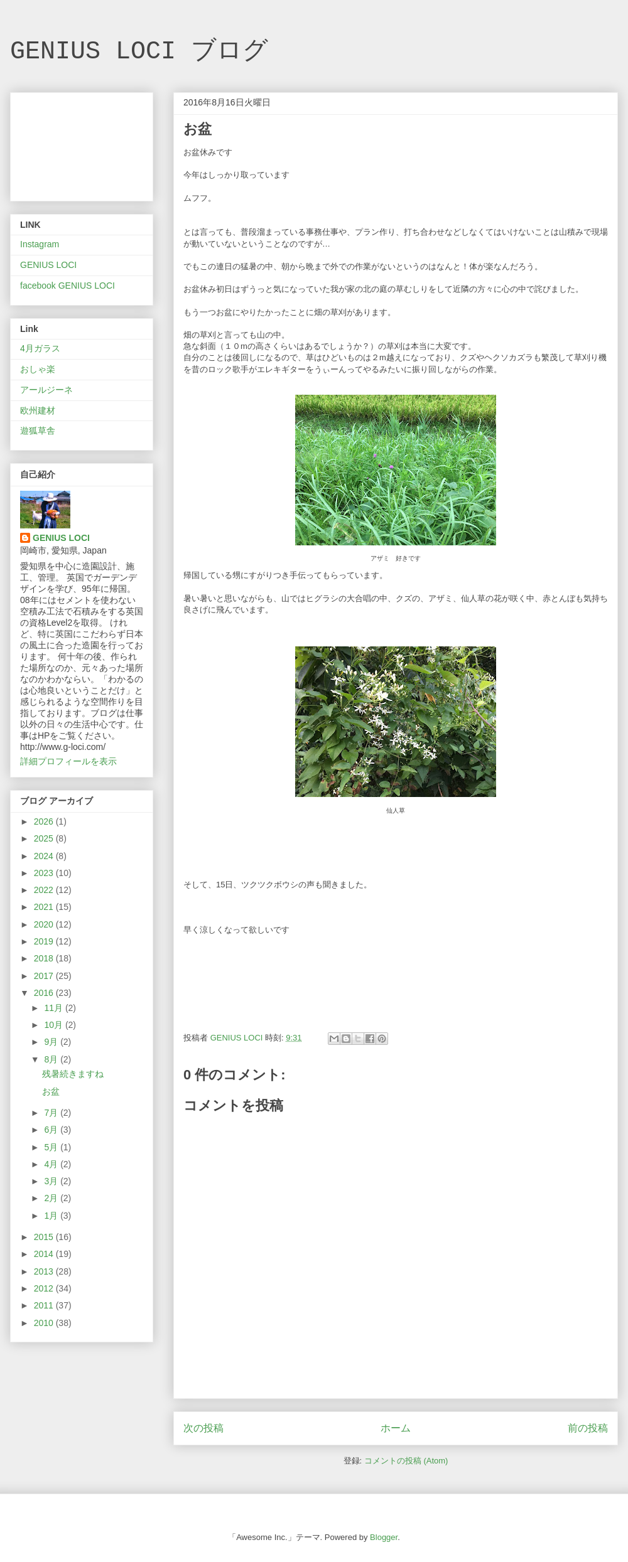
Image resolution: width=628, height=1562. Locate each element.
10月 (54, 1025)
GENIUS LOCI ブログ (139, 52)
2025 (45, 838)
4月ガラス (40, 348)
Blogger (384, 1537)
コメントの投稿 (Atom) (406, 1460)
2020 (45, 924)
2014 (45, 1254)
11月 (54, 1008)
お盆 (51, 1091)
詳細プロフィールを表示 (68, 761)
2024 (45, 856)
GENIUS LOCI (48, 265)
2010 (45, 1323)
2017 (45, 976)
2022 (45, 890)
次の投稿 (203, 1428)
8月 (52, 1059)
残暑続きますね (73, 1074)
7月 (52, 1113)
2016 (45, 993)
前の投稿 (588, 1428)
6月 (52, 1130)
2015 (45, 1237)
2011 (45, 1305)
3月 (52, 1181)
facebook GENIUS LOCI (67, 286)
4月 (52, 1164)
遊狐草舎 (37, 430)
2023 (45, 873)
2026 (45, 821)
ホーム (396, 1428)
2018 (45, 958)
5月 (52, 1147)
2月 (52, 1198)
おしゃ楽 (37, 369)
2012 (45, 1288)
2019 (45, 941)
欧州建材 (37, 410)
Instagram (39, 244)
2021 (45, 907)
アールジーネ (46, 390)
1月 (52, 1216)
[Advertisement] (81, 144)
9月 (52, 1042)
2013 (45, 1271)
